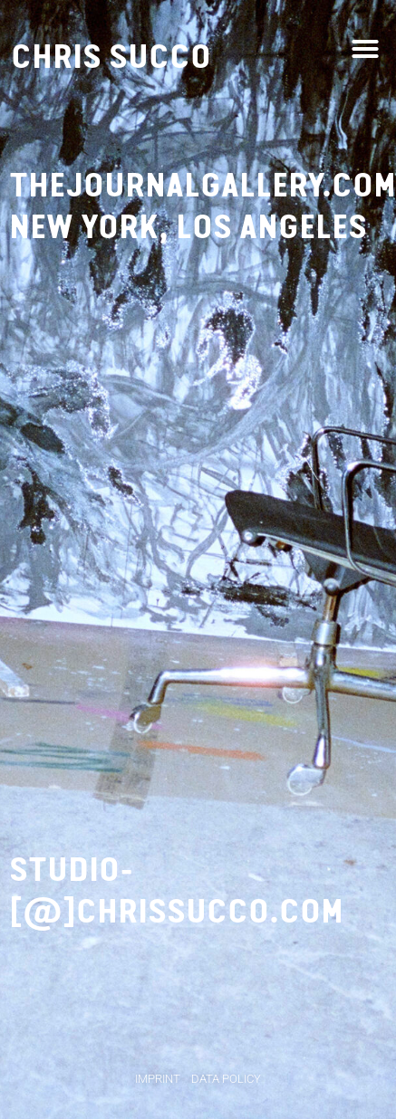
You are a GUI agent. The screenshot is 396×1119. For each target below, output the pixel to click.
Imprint (157, 1079)
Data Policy (226, 1079)
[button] (365, 49)
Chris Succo (111, 56)
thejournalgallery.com (202, 185)
